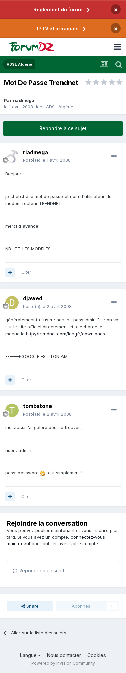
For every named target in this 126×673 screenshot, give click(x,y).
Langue (30, 655)
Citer (26, 272)
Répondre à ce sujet (63, 128)
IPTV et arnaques (58, 28)
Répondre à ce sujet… (40, 570)
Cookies (96, 655)
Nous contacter (64, 655)
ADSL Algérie (59, 106)
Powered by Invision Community (63, 663)
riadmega (23, 100)
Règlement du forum (58, 9)
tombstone (37, 406)
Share (30, 606)
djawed (32, 298)
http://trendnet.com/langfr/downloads (65, 333)
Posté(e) (47, 160)
